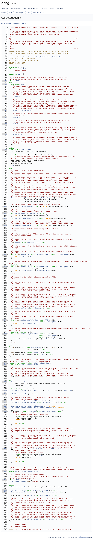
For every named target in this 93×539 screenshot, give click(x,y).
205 (4, 382)
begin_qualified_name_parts (26, 213)
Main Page (5, 8)
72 (4, 150)
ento (19, 76)
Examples (60, 8)
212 (4, 394)
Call (38, 243)
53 (4, 117)
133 (4, 255)
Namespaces (33, 8)
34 (4, 84)
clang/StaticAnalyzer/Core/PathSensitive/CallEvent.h (40, 57)
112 (4, 218)
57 (4, 124)
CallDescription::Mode (29, 471)
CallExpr (38, 308)
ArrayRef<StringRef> (45, 198)
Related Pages (15, 8)
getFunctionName (26, 206)
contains (30, 495)
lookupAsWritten (37, 449)
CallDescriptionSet (30, 365)
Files (52, 8)
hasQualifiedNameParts (24, 225)
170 (4, 320)
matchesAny (25, 255)
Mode (22, 84)
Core (28, 12)
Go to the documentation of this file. (14, 23)
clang (10, 12)
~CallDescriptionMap (19, 394)
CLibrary (16, 96)
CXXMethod (16, 124)
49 (4, 110)
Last (49, 390)
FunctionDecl (36, 347)
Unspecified (17, 134)
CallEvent (26, 150)
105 (4, 206)
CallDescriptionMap (41, 363)
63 (4, 134)
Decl (43, 354)
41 (4, 96)
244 (4, 449)
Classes (44, 8)
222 (4, 411)
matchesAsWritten (22, 308)
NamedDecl (36, 353)
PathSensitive (37, 12)
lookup (33, 411)
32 (4, 81)
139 (4, 267)
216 (4, 401)
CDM (16, 471)
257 (4, 471)
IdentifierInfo (21, 69)
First (36, 390)
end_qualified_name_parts (25, 218)
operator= (32, 402)
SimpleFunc (17, 117)
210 (4, 390)
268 (4, 490)
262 (4, 480)
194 (4, 363)
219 (4, 406)
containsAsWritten (34, 519)
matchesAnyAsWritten (29, 320)
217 (4, 402)
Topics (24, 8)
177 (4, 334)
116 (4, 225)
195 (4, 365)
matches (18, 243)
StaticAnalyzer (19, 12)
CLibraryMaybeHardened (22, 110)
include (3, 12)
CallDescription (21, 81)
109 (4, 213)
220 (4, 408)
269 (4, 492)
